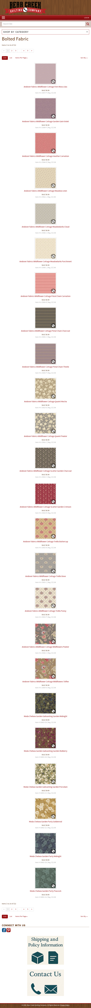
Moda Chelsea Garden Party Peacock (45, 891)
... (19, 51)
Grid (4, 58)
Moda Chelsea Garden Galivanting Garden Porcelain (45, 787)
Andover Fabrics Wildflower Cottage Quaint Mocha (45, 402)
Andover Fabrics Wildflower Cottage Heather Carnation (45, 156)
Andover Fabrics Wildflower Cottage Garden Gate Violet (45, 122)
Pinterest (8, 930)
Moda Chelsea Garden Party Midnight (45, 856)
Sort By (84, 58)
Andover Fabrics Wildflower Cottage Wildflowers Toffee (45, 682)
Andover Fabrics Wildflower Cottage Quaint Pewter (45, 436)
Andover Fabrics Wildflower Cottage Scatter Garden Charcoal (46, 471)
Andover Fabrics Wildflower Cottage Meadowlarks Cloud (45, 227)
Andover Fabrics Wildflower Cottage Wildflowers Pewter (45, 647)
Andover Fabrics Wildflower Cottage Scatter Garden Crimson (45, 507)
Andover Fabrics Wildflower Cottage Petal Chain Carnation (45, 296)
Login (86, 18)
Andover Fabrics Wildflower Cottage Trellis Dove (45, 576)
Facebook (4, 930)
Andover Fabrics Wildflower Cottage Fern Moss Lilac (45, 87)
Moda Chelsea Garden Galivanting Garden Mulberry (45, 751)
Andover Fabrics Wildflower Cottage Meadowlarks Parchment (45, 262)
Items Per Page (21, 58)
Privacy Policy (64, 1005)
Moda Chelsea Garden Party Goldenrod (45, 822)
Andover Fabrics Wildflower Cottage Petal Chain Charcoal (45, 331)
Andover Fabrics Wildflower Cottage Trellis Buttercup (45, 542)
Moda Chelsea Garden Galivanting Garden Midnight (45, 716)
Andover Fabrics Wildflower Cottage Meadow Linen (45, 191)
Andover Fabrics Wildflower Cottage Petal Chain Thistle (45, 367)
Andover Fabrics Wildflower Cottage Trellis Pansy (45, 611)
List (11, 58)
